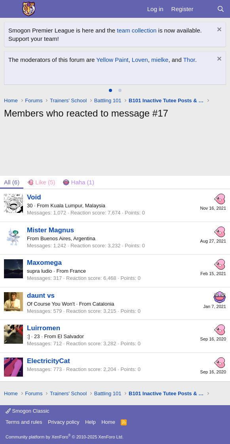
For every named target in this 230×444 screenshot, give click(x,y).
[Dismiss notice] (218, 30)
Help (90, 422)
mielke (159, 59)
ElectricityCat (48, 361)
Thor (189, 59)
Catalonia (103, 304)
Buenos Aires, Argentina (67, 238)
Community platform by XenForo (65, 436)
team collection (136, 30)
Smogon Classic (27, 411)
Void (34, 197)
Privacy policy (63, 422)
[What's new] (205, 9)
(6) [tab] (11, 182)
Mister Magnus (50, 230)
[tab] (110, 90)
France (78, 271)
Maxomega (44, 262)
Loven (140, 59)
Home (108, 422)
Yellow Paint (112, 59)
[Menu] (11, 9)
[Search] (220, 9)
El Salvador (70, 336)
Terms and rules (24, 422)
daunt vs (41, 295)
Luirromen (43, 328)
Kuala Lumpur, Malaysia (77, 206)
